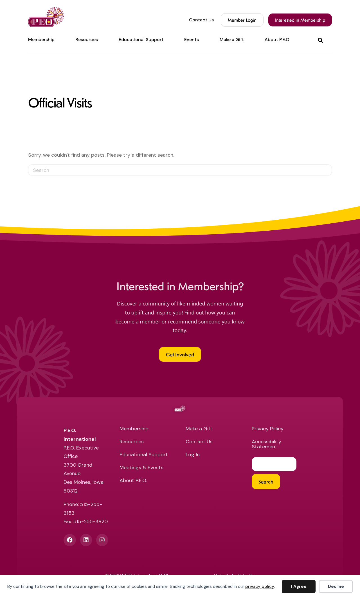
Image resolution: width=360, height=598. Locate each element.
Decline (336, 586)
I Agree (299, 586)
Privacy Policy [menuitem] (268, 429)
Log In (193, 455)
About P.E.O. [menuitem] (277, 39)
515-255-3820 (90, 521)
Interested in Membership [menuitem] (300, 20)
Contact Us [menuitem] (201, 20)
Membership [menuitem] (41, 39)
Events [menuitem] (191, 39)
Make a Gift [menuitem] (232, 39)
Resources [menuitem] (86, 39)
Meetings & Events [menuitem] (141, 468)
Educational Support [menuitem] (141, 39)
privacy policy (259, 586)
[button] (321, 39)
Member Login (242, 20)
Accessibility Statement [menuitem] (266, 444)
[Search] (180, 170)
